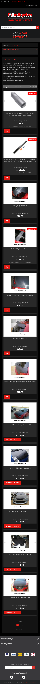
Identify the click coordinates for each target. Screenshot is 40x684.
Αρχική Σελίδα (6, 45)
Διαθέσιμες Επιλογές (12, 439)
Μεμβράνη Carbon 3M (20, 206)
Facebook (14, 677)
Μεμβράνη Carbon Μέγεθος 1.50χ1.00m (20, 295)
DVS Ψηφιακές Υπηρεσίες (29, 682)
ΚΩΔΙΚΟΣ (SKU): (17, 121)
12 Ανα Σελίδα (19, 87)
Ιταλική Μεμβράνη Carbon (20, 249)
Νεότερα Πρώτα (8, 87)
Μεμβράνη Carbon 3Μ (20, 338)
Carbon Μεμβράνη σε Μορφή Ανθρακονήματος (20, 382)
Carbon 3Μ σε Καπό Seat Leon (20, 598)
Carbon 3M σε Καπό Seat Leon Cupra (20, 554)
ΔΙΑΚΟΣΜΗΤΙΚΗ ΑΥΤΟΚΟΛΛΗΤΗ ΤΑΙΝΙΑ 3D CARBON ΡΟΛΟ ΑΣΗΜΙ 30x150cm (20, 114)
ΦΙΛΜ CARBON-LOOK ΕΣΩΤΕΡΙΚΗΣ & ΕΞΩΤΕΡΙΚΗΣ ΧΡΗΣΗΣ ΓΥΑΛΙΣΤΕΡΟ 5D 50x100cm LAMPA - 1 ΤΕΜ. (20, 160)
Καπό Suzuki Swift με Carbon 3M (20, 425)
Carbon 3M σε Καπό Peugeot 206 (20, 511)
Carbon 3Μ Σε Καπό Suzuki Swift (20, 468)
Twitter (26, 677)
